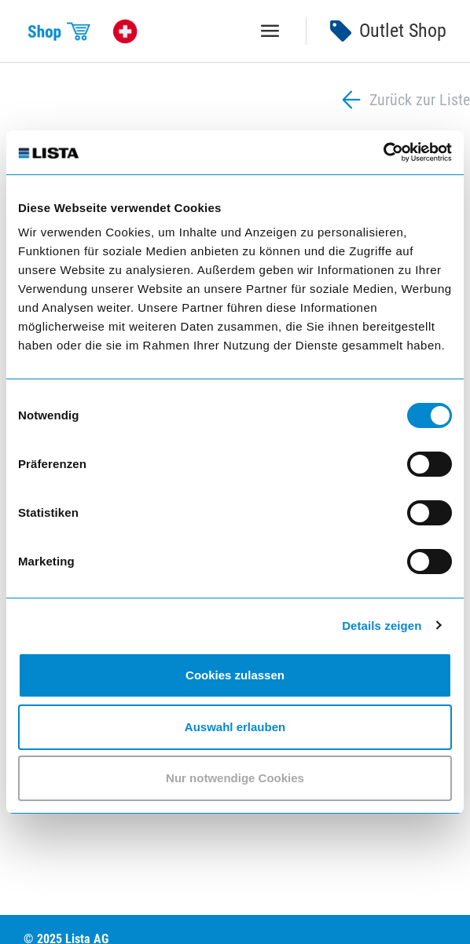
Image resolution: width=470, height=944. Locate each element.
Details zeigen (381, 625)
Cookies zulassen (235, 675)
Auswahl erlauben (235, 727)
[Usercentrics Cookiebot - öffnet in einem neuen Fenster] (383, 152)
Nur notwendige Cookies (235, 778)
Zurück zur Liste (404, 100)
